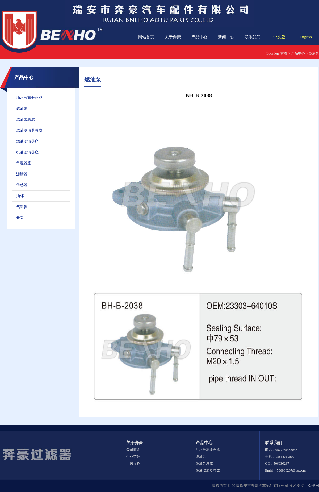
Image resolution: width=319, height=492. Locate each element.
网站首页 (146, 37)
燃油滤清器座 (27, 141)
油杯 (20, 196)
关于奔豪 (173, 37)
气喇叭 (21, 207)
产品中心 (199, 37)
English (306, 37)
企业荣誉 (133, 456)
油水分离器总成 (29, 98)
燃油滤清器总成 (29, 130)
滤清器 (21, 174)
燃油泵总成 (25, 120)
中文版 (279, 37)
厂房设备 (133, 463)
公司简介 (133, 450)
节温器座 (23, 163)
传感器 (21, 185)
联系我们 (253, 37)
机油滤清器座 (27, 152)
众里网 (313, 486)
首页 (283, 53)
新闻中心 (226, 37)
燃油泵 (314, 53)
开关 (20, 218)
